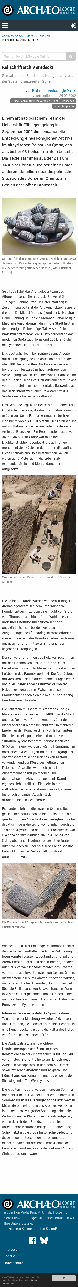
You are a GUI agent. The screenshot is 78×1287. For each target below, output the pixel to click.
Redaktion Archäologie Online (54, 90)
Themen (45, 36)
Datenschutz (13, 1262)
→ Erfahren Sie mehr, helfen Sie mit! (30, 1228)
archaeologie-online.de (17, 36)
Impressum (12, 1249)
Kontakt (10, 1256)
